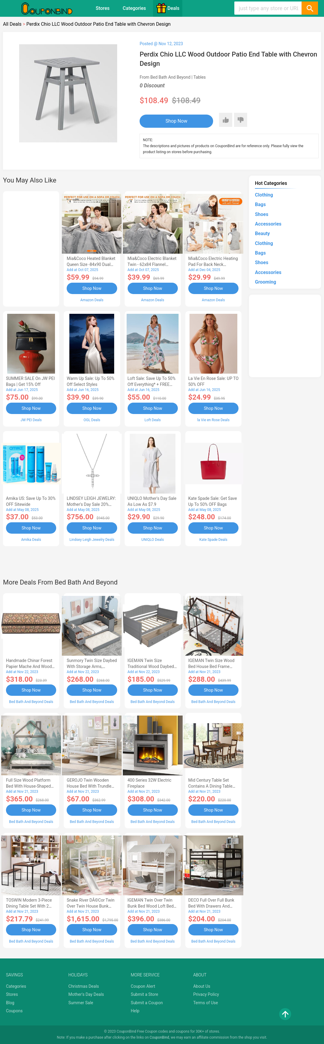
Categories (134, 8)
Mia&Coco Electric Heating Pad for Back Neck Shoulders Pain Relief (213, 264)
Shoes (261, 214)
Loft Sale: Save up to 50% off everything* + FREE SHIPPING (152, 384)
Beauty (262, 233)
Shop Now (176, 121)
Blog (10, 1002)
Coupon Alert (143, 986)
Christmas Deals (83, 986)
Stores (102, 8)
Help (135, 1010)
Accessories (268, 224)
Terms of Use (205, 1002)
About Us (201, 986)
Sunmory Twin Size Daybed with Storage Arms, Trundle (92, 666)
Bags (260, 204)
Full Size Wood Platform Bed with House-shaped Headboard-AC (28, 786)
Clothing (264, 195)
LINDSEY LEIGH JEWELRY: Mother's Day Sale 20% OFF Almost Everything (91, 504)
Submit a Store (144, 994)
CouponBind (159, 1037)
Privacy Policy (206, 994)
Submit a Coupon (147, 1002)
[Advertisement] (31, 248)
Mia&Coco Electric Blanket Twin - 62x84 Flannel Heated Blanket (152, 264)
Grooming (265, 282)
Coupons (14, 1010)
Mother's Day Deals (86, 994)
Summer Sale (80, 1002)
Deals (167, 8)
